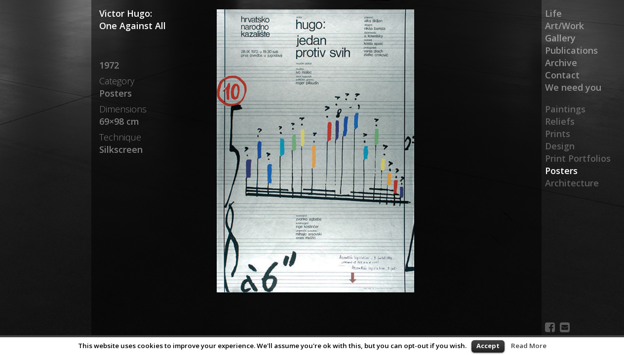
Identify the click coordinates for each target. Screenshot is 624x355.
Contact (562, 75)
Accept (488, 345)
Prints (557, 134)
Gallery (560, 38)
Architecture (572, 183)
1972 (109, 65)
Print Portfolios (578, 158)
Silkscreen (121, 149)
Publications (571, 50)
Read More (528, 345)
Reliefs (560, 121)
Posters (561, 171)
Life (553, 13)
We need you (573, 87)
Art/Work (564, 26)
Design (560, 146)
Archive (561, 63)
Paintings (565, 109)
